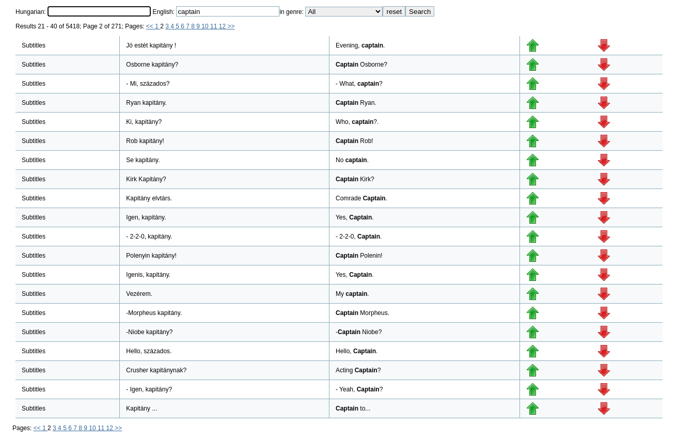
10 (205, 26)
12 (223, 26)
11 (214, 26)
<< (150, 26)
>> (230, 26)
